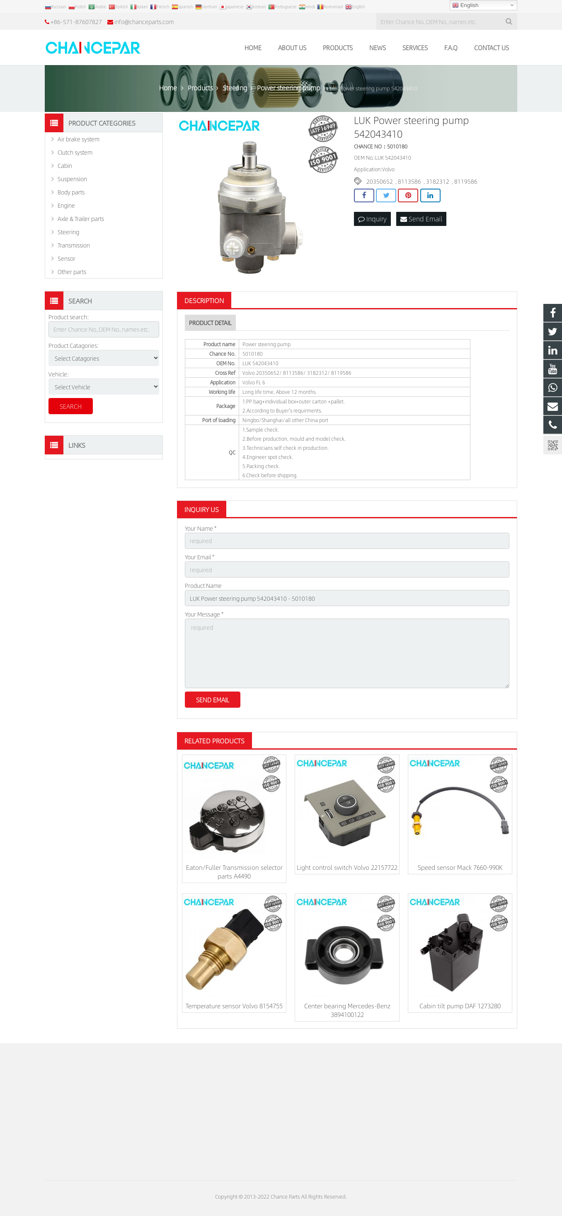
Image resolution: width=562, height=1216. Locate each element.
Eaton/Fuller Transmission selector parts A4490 (234, 871)
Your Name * (200, 528)
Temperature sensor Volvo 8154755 (234, 1005)
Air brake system (78, 138)
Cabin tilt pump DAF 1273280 (460, 1005)
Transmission (74, 245)
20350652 (379, 181)
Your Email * (199, 556)
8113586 (409, 181)
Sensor (66, 258)
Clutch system (75, 152)
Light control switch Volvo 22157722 (347, 867)
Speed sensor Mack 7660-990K (460, 867)
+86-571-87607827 (76, 21)
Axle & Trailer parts (81, 218)
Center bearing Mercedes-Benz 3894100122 (347, 1010)
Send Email (421, 219)
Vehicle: (58, 374)
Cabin (65, 165)
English (465, 5)
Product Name (203, 585)
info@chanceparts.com (144, 21)
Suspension (72, 178)
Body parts (71, 192)
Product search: (68, 316)
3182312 (437, 181)
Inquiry (372, 219)
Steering (68, 231)
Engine (66, 205)
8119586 (465, 181)
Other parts (72, 271)
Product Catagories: (73, 345)
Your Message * (204, 614)
